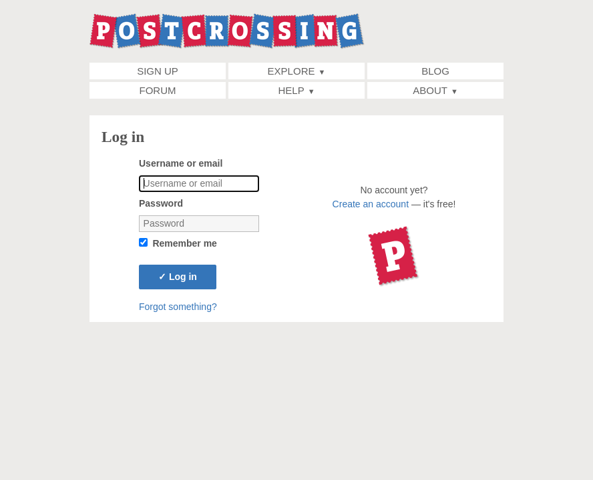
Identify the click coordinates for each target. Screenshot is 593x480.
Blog (435, 71)
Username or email (180, 163)
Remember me (184, 243)
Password (161, 203)
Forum (158, 90)
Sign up (157, 71)
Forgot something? (178, 306)
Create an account (371, 204)
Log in (177, 276)
